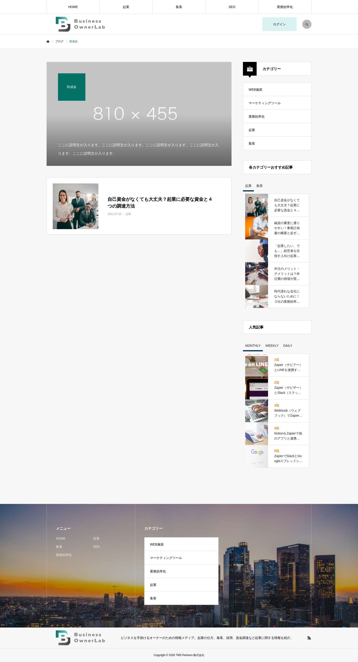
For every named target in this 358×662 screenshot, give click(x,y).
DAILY (287, 345)
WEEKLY (271, 345)
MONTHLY (253, 345)
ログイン (279, 24)
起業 (126, 7)
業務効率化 (285, 7)
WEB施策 (255, 89)
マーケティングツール (265, 103)
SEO (232, 7)
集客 (179, 7)
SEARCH (306, 24)
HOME (73, 7)
